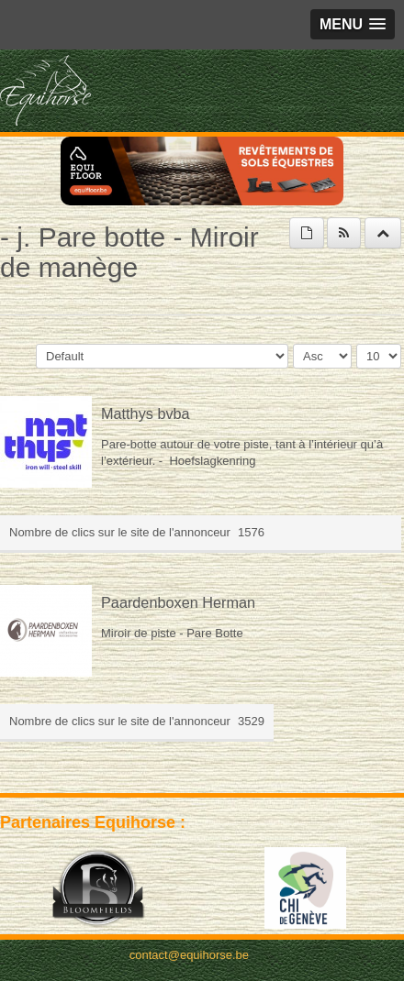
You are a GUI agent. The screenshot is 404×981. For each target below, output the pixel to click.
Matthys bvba (145, 413)
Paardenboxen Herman (178, 602)
